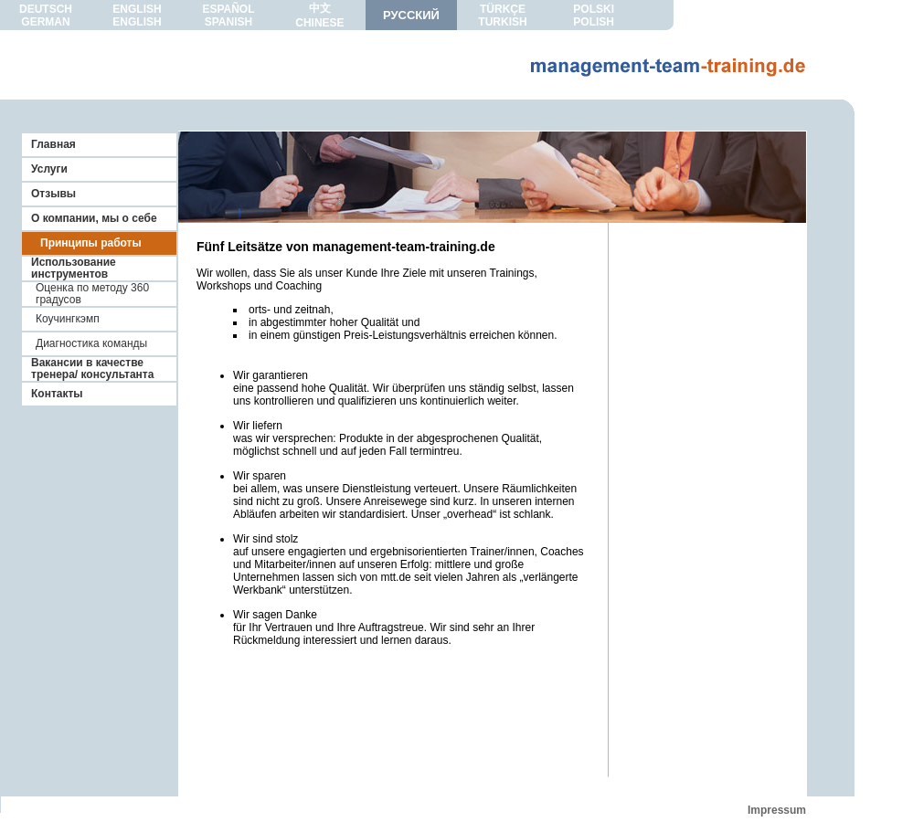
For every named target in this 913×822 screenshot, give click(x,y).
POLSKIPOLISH (593, 15)
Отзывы (53, 193)
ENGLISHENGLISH (136, 15)
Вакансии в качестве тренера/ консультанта (92, 368)
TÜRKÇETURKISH (502, 15)
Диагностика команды (91, 343)
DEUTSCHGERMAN (45, 15)
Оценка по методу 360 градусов (92, 293)
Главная (53, 144)
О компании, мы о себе (94, 218)
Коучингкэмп (68, 318)
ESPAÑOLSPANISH (228, 15)
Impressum (777, 810)
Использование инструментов (73, 268)
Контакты (57, 393)
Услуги (49, 169)
